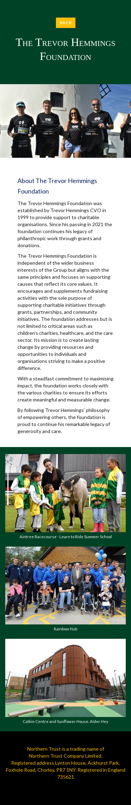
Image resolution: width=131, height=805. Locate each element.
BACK (66, 22)
